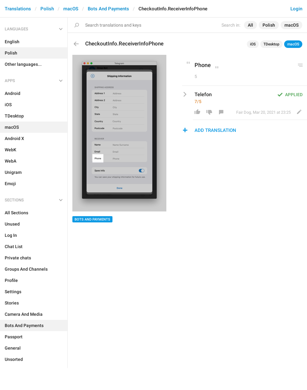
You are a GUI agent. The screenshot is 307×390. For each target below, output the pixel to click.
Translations (18, 9)
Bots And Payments (108, 9)
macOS (70, 9)
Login (296, 9)
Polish (47, 9)
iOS (253, 44)
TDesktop (271, 44)
